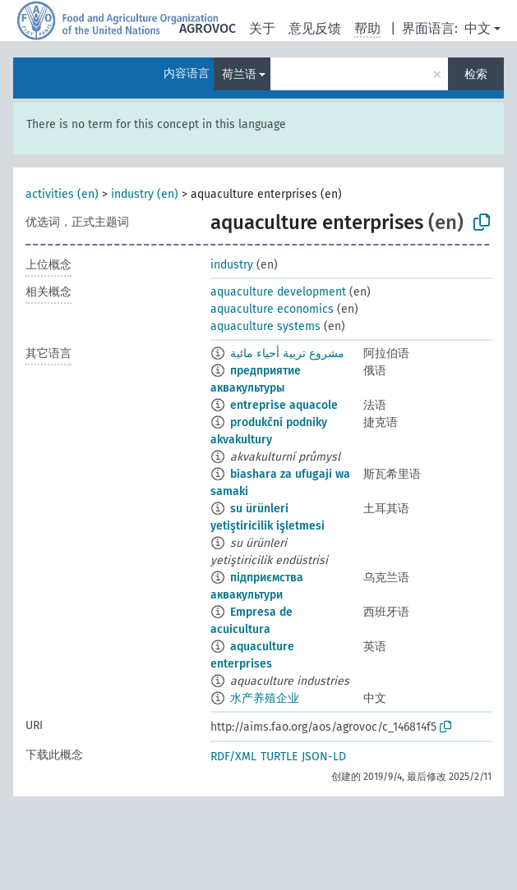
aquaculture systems (265, 326)
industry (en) (144, 194)
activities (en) (62, 194)
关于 (262, 28)
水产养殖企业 (264, 698)
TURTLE (279, 757)
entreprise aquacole (284, 405)
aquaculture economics (272, 309)
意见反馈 (315, 28)
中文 (477, 28)
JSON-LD (324, 757)
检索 (475, 74)
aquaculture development (278, 292)
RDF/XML (233, 757)
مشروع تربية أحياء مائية (287, 353)
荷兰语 (239, 74)
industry (231, 265)
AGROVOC (207, 28)
